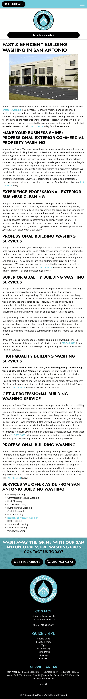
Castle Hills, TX (51, 671)
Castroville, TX (61, 675)
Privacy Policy (43, 648)
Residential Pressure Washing (22, 517)
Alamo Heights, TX (33, 671)
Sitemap (43, 655)
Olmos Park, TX (14, 675)
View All (43, 684)
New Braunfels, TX (45, 678)
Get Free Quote (27, 562)
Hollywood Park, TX (69, 671)
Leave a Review (43, 641)
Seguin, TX (47, 675)
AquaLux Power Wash (38, 694)
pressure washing (11, 109)
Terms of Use (43, 651)
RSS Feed (43, 658)
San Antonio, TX (15, 671)
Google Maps (43, 638)
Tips (43, 645)
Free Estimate (13, 4)
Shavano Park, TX (32, 675)
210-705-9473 (43, 35)
